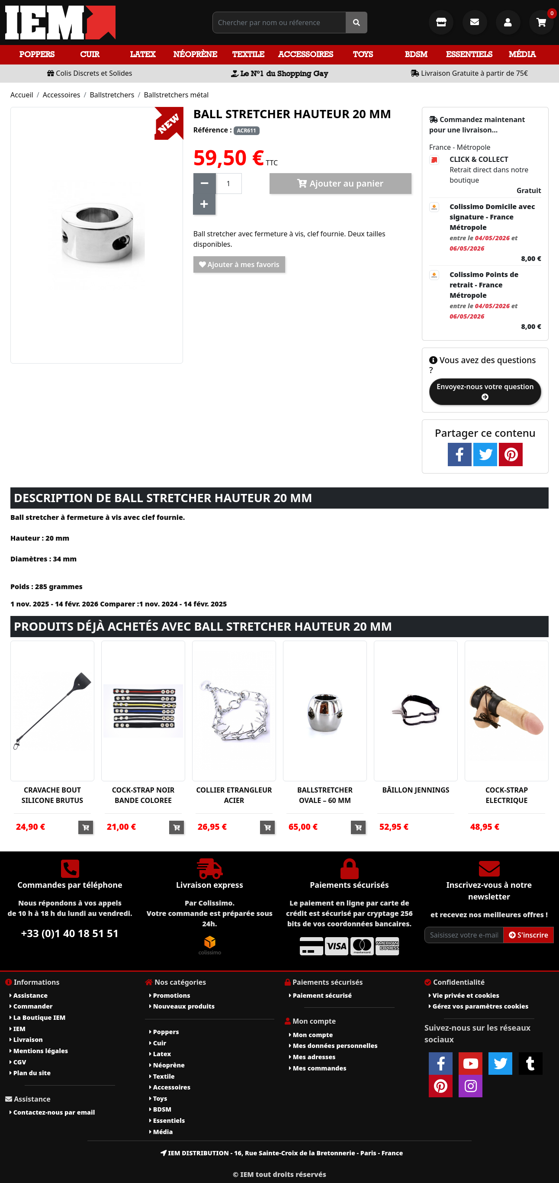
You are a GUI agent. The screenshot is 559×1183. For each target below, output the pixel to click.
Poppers (37, 54)
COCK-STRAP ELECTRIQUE (506, 795)
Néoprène (195, 54)
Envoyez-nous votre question (485, 391)
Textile (248, 54)
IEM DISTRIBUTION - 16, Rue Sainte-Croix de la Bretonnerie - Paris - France (282, 1153)
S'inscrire (528, 935)
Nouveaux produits (182, 1006)
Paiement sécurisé (320, 995)
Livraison (26, 1039)
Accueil (21, 95)
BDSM (416, 54)
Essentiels (469, 54)
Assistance (29, 995)
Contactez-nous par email (52, 1112)
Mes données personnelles (333, 1045)
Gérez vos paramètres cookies (478, 1006)
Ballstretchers (112, 95)
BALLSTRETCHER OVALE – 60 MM (325, 795)
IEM (18, 1029)
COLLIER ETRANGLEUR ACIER (234, 795)
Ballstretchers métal (176, 95)
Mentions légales (39, 1051)
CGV (18, 1062)
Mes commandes (318, 1068)
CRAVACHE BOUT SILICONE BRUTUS (52, 795)
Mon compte (311, 1035)
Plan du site (30, 1073)
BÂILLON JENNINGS (415, 790)
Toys (363, 54)
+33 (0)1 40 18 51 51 (70, 933)
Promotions (169, 995)
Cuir (89, 54)
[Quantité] (228, 183)
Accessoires (305, 54)
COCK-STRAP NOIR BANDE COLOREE (143, 795)
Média (522, 54)
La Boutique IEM (37, 1017)
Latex (142, 54)
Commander (31, 1006)
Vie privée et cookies (464, 995)
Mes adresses (312, 1057)
